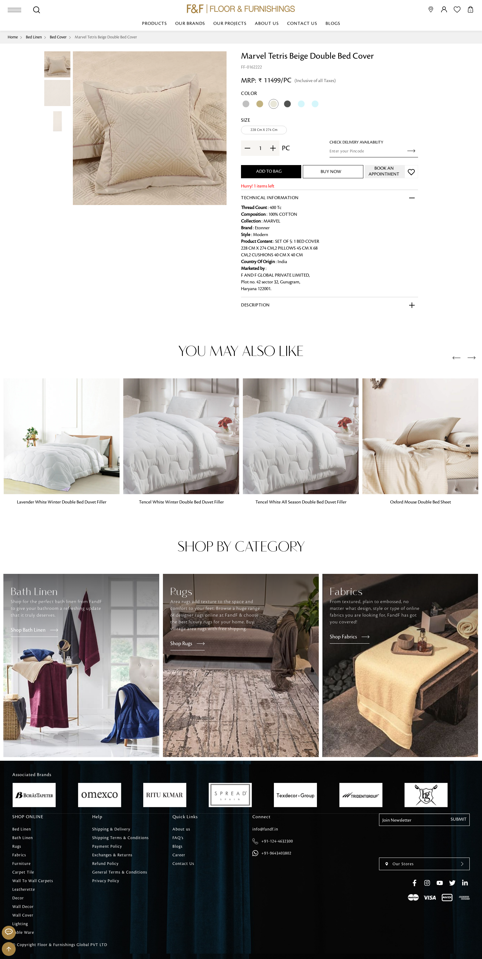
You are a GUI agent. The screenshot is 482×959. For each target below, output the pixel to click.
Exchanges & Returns (112, 855)
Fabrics (19, 855)
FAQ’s (178, 838)
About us (267, 23)
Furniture (21, 864)
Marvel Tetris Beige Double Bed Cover (106, 37)
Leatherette (23, 889)
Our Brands (190, 23)
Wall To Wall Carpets (32, 881)
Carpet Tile (23, 872)
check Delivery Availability (356, 142)
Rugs (16, 846)
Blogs (333, 23)
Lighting (20, 924)
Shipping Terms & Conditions (120, 838)
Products (154, 23)
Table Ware (23, 932)
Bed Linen (34, 37)
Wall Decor (23, 907)
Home (13, 37)
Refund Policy (105, 864)
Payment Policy (107, 846)
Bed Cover (58, 37)
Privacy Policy (105, 881)
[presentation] (456, 358)
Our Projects (230, 23)
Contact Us (302, 23)
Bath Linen (22, 838)
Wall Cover (23, 915)
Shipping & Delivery (111, 829)
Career (178, 855)
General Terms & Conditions (119, 872)
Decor (18, 898)
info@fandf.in (265, 829)
